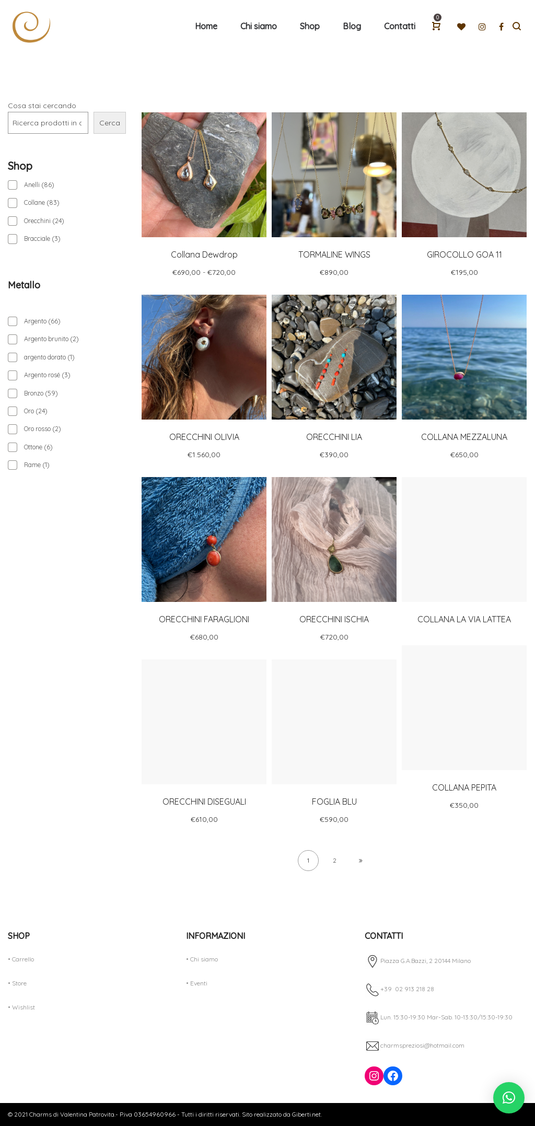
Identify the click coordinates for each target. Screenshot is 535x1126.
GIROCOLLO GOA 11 (464, 254)
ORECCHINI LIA (334, 437)
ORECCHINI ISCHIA (334, 619)
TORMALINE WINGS (334, 254)
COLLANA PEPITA (464, 787)
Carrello (23, 959)
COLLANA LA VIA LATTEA (464, 619)
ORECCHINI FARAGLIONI (204, 619)
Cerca (109, 122)
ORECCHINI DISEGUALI (204, 801)
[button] (509, 1097)
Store (19, 983)
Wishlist (23, 1007)
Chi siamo (204, 959)
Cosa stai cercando (42, 105)
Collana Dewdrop (204, 254)
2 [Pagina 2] (334, 860)
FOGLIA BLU (334, 801)
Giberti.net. (306, 1114)
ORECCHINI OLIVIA (204, 437)
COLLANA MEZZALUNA (464, 437)
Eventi (198, 983)
